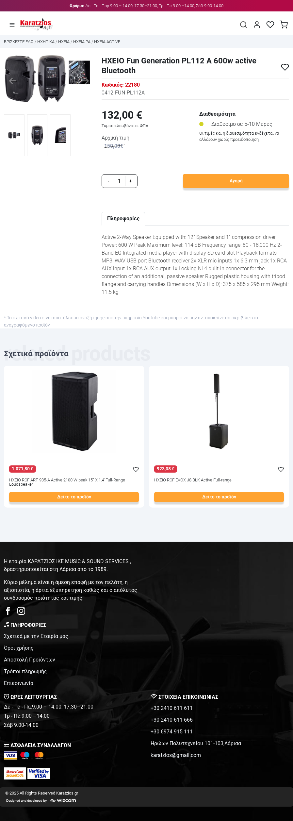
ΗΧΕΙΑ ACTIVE (107, 41)
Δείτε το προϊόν (74, 497)
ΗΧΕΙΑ (64, 41)
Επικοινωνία (18, 683)
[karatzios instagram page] (21, 613)
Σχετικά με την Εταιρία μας (36, 636)
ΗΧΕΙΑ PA (81, 41)
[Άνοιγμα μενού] (12, 24)
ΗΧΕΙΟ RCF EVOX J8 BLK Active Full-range (193, 480)
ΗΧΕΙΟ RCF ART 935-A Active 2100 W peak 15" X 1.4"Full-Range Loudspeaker (67, 482)
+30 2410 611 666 (172, 720)
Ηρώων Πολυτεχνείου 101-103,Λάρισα (196, 743)
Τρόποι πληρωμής (25, 671)
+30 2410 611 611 (172, 708)
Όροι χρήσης (19, 648)
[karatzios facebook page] (10, 613)
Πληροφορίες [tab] (123, 218)
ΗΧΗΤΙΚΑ (46, 41)
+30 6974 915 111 (172, 732)
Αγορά (236, 181)
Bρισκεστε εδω (19, 41)
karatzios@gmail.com (176, 755)
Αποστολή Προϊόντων (29, 660)
